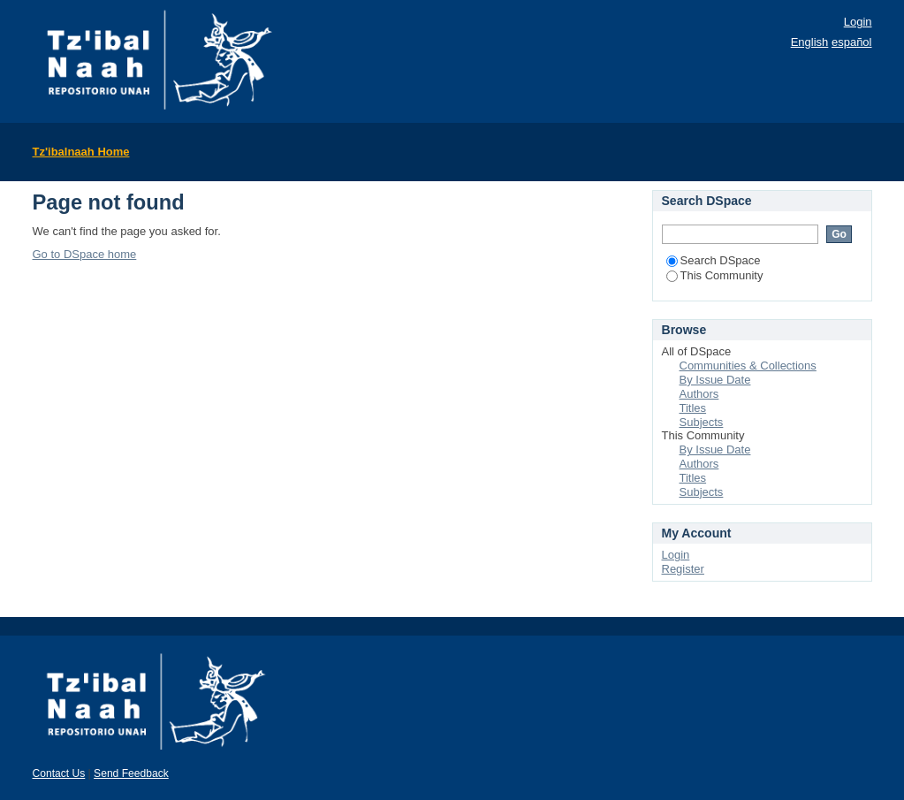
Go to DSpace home (85, 254)
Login (858, 21)
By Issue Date (715, 379)
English (810, 42)
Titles (693, 408)
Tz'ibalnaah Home (81, 151)
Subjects (702, 422)
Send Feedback (131, 773)
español (852, 42)
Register (683, 568)
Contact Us (59, 773)
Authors (699, 393)
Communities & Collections (748, 365)
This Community (714, 275)
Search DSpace (713, 260)
